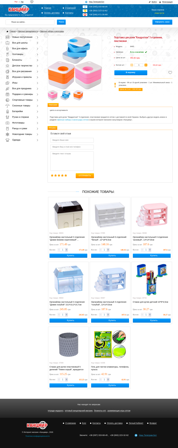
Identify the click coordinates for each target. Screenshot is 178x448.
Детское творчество (18, 65)
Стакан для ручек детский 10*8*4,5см (150, 302)
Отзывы (52, 128)
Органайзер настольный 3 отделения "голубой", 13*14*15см (108, 303)
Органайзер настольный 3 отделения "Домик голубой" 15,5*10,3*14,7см (67, 303)
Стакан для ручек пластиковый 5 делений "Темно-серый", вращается (66, 368)
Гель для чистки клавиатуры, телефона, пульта (110, 368)
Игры (11, 82)
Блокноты (13, 60)
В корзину (130, 72)
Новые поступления (18, 37)
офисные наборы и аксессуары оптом (72, 120)
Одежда (12, 140)
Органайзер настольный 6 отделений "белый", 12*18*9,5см (108, 238)
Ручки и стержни (17, 117)
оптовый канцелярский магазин (79, 411)
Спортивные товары (19, 100)
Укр (22, 2)
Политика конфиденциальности (37, 436)
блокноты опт (100, 411)
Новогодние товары (18, 134)
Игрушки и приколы (18, 77)
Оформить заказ (162, 22)
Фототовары (14, 122)
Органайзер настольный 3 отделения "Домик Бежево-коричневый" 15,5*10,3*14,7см (67, 238)
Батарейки (14, 111)
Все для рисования (18, 71)
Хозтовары (14, 54)
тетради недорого (55, 411)
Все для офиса (16, 48)
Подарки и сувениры (19, 94)
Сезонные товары (17, 105)
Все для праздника (18, 88)
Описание (53, 105)
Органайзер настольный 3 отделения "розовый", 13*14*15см (150, 238)
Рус (16, 2)
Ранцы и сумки (16, 128)
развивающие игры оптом (119, 411)
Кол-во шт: (120, 65)
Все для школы (16, 42)
